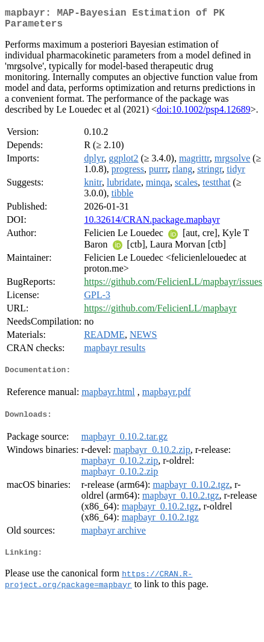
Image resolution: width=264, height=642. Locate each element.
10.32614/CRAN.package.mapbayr (151, 224)
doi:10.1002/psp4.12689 (204, 114)
